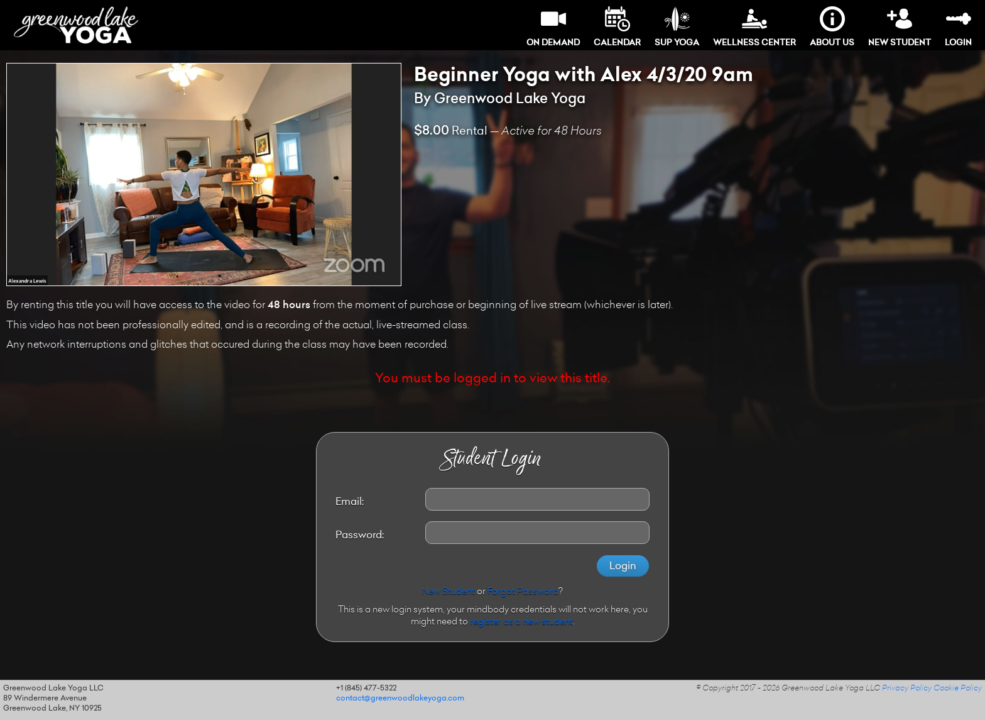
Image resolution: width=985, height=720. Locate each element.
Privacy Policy (907, 688)
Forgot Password (522, 592)
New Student (899, 26)
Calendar (617, 26)
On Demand (553, 26)
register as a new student (521, 622)
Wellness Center (754, 26)
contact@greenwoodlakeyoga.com (400, 698)
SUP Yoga (677, 26)
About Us (832, 26)
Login (958, 26)
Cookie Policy (957, 688)
